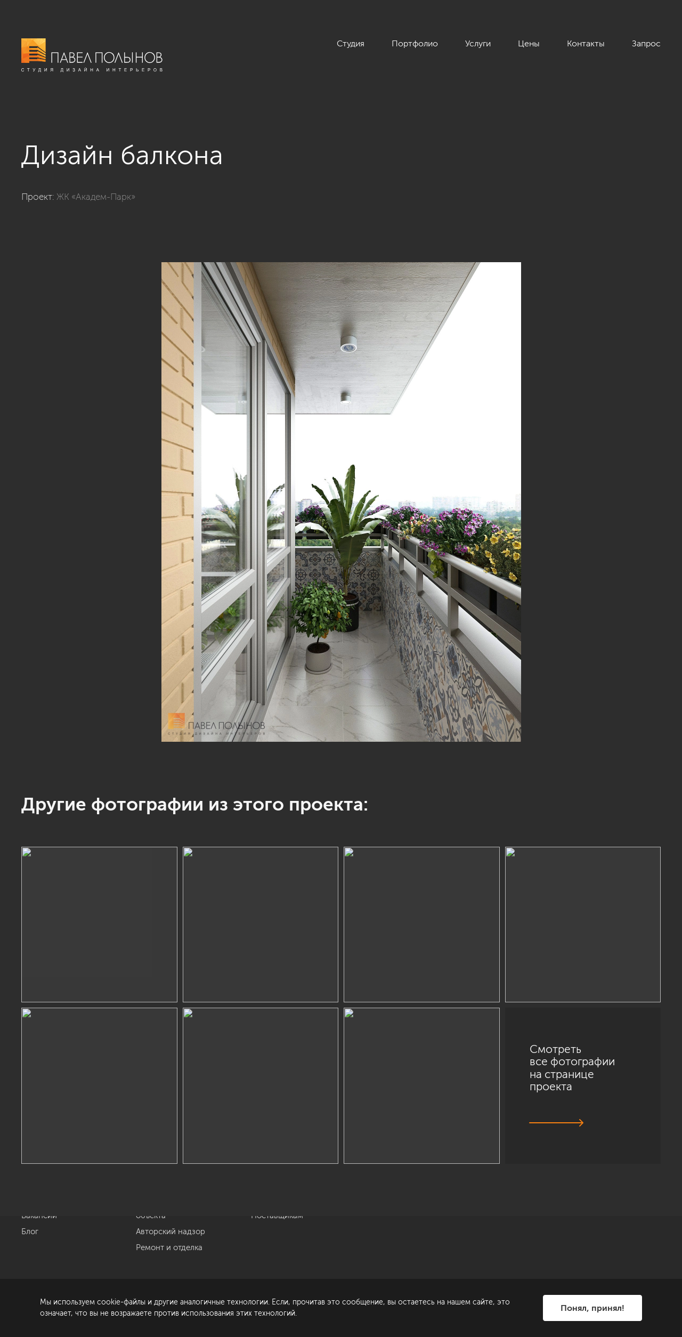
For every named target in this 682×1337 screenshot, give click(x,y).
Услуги (478, 43)
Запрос (646, 43)
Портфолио (415, 43)
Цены (529, 43)
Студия (350, 43)
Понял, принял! (592, 1308)
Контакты (586, 43)
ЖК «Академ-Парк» (95, 196)
